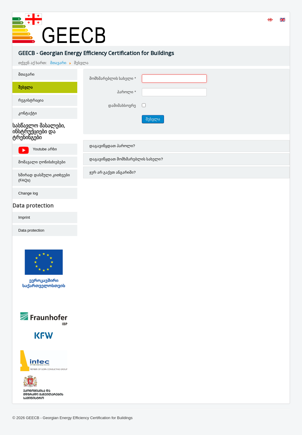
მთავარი (26, 74)
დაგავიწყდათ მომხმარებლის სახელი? (126, 159)
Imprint (24, 217)
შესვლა (25, 87)
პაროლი (126, 92)
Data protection (31, 230)
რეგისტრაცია (31, 100)
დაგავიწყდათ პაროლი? (112, 146)
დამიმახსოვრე (122, 105)
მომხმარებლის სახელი (112, 78)
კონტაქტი (27, 113)
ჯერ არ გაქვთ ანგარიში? (112, 172)
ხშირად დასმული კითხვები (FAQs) (44, 177)
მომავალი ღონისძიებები (41, 162)
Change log (28, 193)
